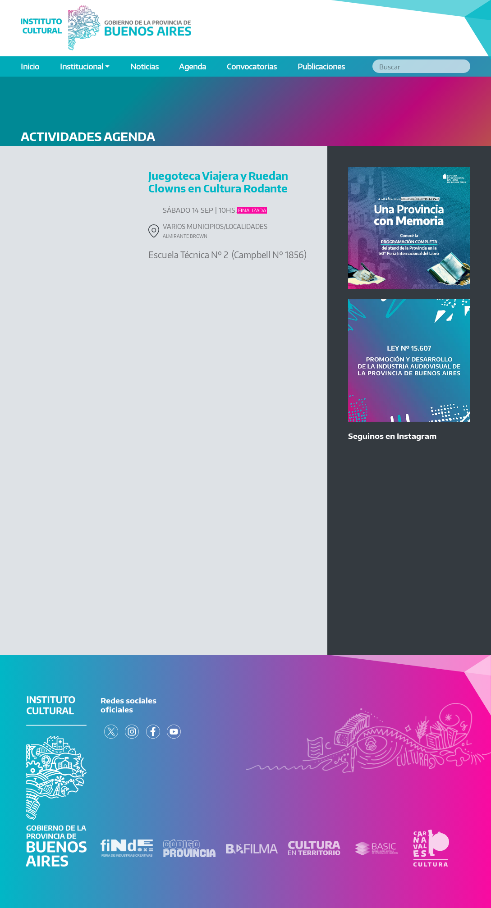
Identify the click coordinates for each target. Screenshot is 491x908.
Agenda (192, 66)
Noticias (144, 66)
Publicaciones (321, 66)
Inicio (30, 66)
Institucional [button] (81, 66)
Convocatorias (252, 66)
